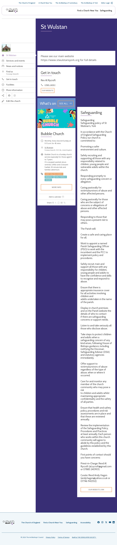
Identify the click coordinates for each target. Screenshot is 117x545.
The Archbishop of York (89, 3)
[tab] (56, 197)
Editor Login (107, 3)
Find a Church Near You (87, 10)
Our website (47, 90)
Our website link (96, 489)
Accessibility (85, 522)
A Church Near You (45, 3)
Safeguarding (106, 10)
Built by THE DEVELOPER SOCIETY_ (84, 537)
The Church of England (27, 3)
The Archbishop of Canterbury (66, 3)
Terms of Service (63, 537)
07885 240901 (50, 85)
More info (56, 187)
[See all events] (66, 103)
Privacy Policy (50, 537)
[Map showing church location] (96, 86)
